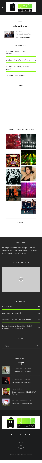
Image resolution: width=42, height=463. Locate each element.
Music (14, 389)
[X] (16, 434)
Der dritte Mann (8, 307)
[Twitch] (30, 434)
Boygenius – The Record (11, 313)
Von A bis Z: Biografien (23, 34)
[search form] (18, 346)
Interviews (15, 379)
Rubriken (19, 32)
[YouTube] (25, 434)
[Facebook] (12, 434)
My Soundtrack (25, 379)
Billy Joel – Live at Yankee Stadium (18, 60)
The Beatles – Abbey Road (15, 75)
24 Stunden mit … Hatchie (21, 372)
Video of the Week (25, 401)
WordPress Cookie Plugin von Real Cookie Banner (18, 462)
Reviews (19, 389)
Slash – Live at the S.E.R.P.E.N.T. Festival (24, 393)
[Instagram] (20, 434)
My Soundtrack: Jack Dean (21, 382)
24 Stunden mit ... (18, 368)
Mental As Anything (23, 37)
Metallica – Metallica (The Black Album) (16, 319)
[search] (37, 346)
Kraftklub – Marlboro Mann (22, 405)
